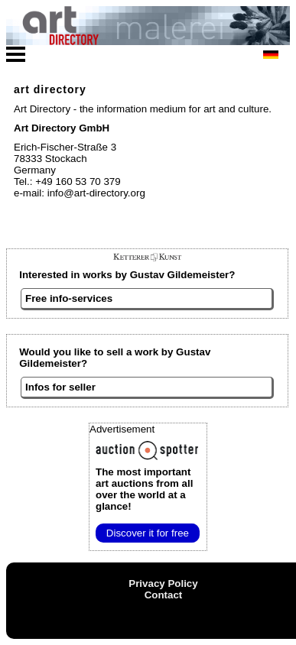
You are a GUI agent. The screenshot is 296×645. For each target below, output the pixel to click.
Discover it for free (147, 533)
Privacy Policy (162, 583)
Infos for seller (60, 387)
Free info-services (68, 298)
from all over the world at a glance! (144, 489)
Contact (164, 595)
